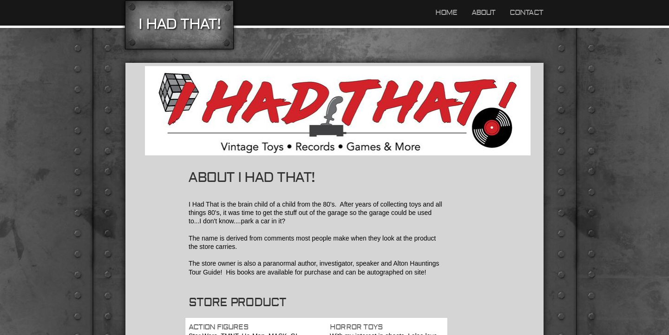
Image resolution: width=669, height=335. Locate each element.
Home (446, 12)
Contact (526, 12)
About (484, 12)
